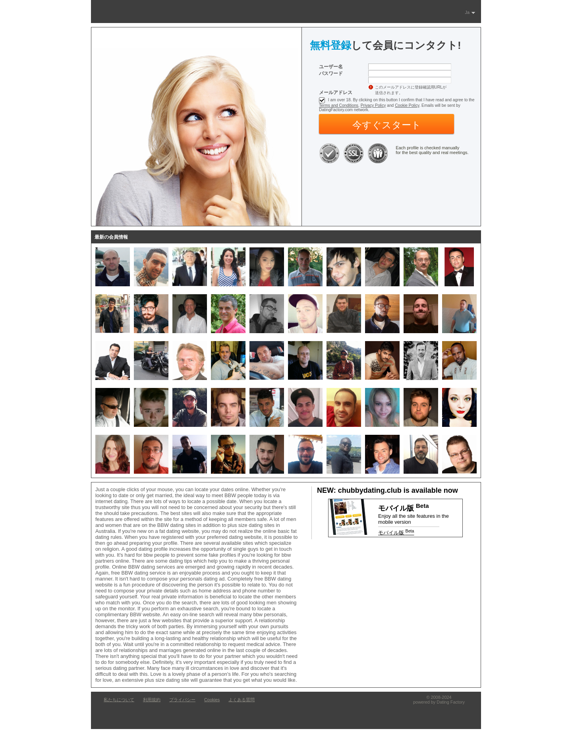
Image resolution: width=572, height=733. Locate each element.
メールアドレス (335, 92)
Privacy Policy (373, 105)
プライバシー (182, 699)
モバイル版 (396, 533)
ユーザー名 (331, 66)
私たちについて (119, 699)
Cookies (212, 699)
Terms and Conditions (338, 105)
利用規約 (151, 699)
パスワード (331, 73)
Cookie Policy (407, 105)
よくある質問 (241, 699)
